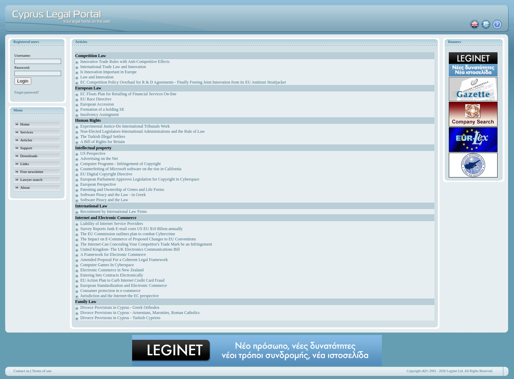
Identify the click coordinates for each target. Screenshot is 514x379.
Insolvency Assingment (99, 114)
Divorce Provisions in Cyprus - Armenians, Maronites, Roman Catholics (140, 312)
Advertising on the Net (99, 158)
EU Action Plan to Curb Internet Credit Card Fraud (122, 280)
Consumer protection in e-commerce (110, 290)
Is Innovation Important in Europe (108, 71)
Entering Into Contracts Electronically (111, 275)
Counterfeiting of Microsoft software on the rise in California (131, 168)
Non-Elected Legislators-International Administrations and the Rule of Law (142, 131)
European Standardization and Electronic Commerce (123, 285)
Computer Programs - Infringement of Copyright (120, 163)
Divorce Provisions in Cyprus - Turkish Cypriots (120, 317)
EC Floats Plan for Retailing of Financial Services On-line (128, 93)
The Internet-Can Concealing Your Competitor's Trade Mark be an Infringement (146, 244)
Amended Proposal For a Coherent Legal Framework (124, 259)
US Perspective (93, 153)
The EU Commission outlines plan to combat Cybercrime (127, 233)
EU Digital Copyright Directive (106, 174)
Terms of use (41, 371)
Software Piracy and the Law (104, 199)
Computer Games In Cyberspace (107, 264)
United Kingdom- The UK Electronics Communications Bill (130, 249)
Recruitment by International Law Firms (113, 211)
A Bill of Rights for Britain (102, 141)
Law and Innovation (97, 77)
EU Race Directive (96, 99)
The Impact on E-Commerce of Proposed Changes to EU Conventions (138, 239)
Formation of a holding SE (102, 109)
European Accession (97, 104)
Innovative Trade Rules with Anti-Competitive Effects (125, 61)
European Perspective (98, 184)
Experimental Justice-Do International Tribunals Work (125, 126)
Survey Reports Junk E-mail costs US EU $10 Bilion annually (131, 228)
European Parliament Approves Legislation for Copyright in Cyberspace (139, 179)
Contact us (21, 371)
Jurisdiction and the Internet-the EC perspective (119, 295)
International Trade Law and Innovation (113, 66)
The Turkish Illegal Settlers (102, 136)
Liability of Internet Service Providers (111, 223)
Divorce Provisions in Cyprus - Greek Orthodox (120, 307)
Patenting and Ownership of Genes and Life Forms (122, 189)
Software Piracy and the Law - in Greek (113, 194)
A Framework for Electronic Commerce (113, 254)
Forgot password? (26, 92)
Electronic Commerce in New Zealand (112, 270)
